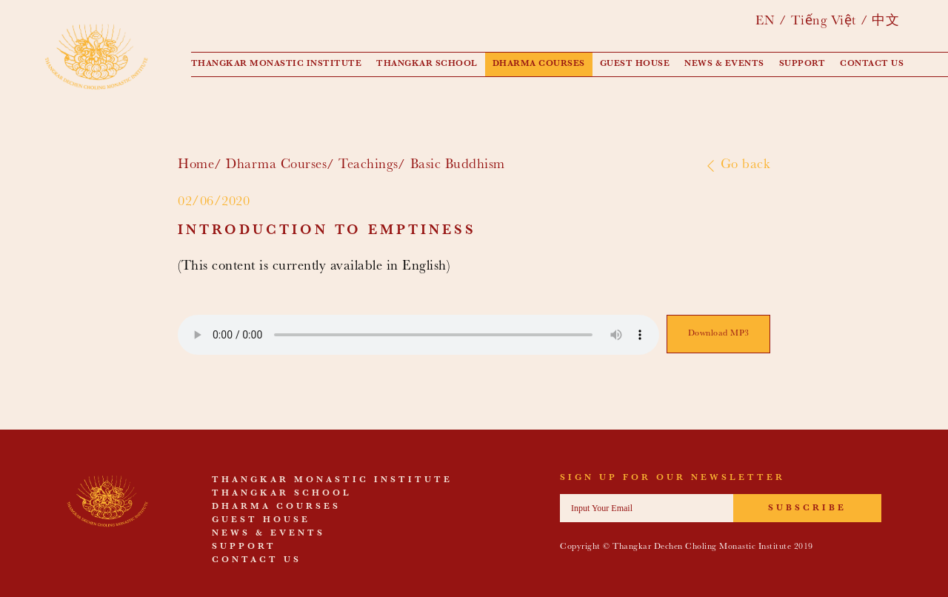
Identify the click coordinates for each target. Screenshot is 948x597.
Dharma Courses (539, 64)
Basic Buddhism (457, 166)
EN (765, 22)
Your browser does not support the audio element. (418, 335)
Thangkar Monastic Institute (276, 64)
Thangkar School (427, 64)
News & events (724, 64)
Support (802, 64)
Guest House (635, 64)
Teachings (368, 166)
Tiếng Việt (823, 22)
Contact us (872, 64)
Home (196, 166)
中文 (885, 22)
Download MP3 (719, 334)
